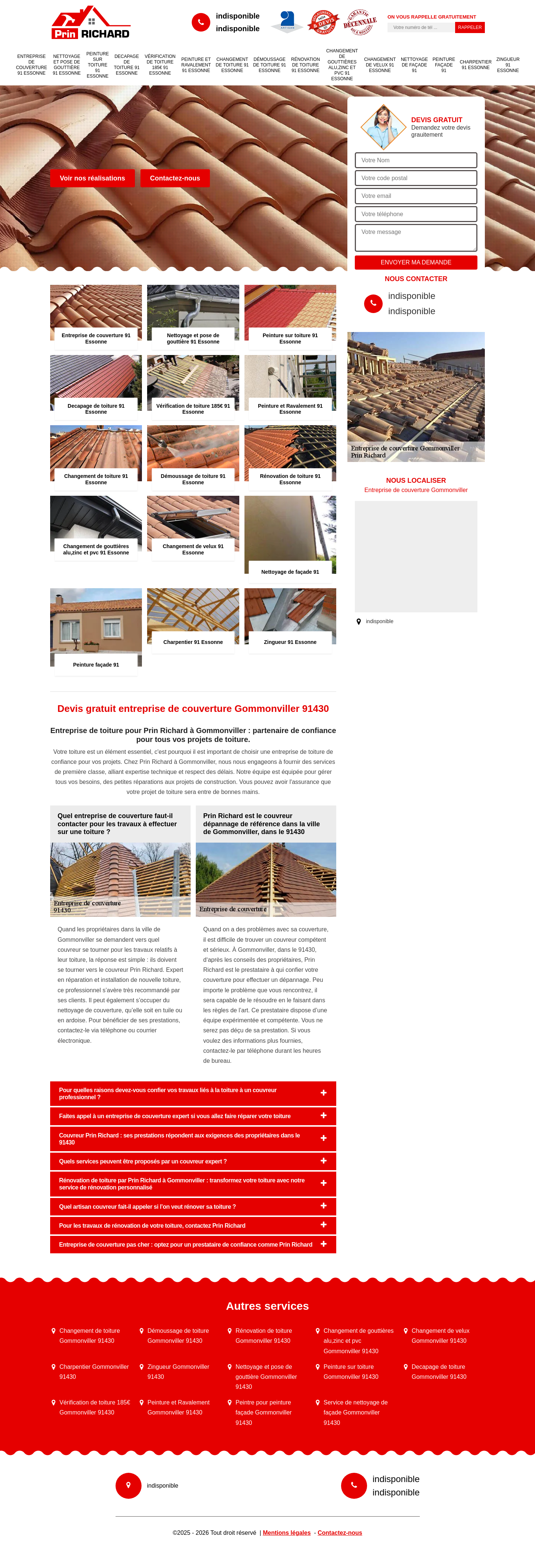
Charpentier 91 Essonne (476, 64)
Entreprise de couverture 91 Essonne (31, 65)
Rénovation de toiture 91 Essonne (305, 65)
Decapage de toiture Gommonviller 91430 (439, 1372)
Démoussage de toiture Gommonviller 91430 (178, 1336)
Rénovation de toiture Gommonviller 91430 (264, 1336)
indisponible (238, 16)
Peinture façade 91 (443, 65)
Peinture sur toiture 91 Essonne (97, 65)
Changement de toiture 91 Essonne (232, 65)
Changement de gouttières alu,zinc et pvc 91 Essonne (342, 64)
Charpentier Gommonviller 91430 (94, 1372)
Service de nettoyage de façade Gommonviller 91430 (356, 1412)
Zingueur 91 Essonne (508, 65)
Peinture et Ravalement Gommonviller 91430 (178, 1407)
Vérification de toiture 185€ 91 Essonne (160, 65)
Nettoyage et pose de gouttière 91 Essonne (67, 65)
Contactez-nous (175, 178)
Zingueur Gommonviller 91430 (178, 1372)
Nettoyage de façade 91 (414, 65)
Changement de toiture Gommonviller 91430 (89, 1336)
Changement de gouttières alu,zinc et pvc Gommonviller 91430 (359, 1341)
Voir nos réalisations (92, 178)
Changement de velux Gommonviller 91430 (441, 1336)
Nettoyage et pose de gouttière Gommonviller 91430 (266, 1377)
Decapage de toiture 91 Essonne (126, 65)
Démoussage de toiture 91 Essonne (269, 65)
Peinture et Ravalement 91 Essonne (196, 65)
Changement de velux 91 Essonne (380, 65)
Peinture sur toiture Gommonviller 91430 (351, 1372)
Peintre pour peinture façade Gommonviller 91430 (264, 1412)
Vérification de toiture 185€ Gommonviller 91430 (94, 1407)
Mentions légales (287, 1533)
